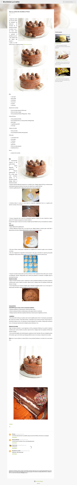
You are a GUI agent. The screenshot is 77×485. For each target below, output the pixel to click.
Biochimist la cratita (16, 450)
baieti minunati (26, 44)
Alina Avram (14, 445)
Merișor (13, 434)
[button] (9, 15)
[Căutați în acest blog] (70, 2)
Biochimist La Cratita (11, 2)
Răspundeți (14, 437)
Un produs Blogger (38, 481)
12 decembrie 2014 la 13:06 (25, 450)
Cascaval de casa (58, 43)
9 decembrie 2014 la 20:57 (20, 434)
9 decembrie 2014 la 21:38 (24, 439)
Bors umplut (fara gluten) (59, 76)
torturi (10, 424)
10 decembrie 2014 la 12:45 (22, 445)
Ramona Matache (15, 439)
